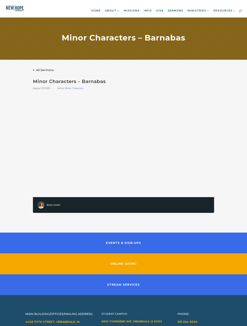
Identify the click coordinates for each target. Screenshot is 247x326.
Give (160, 11)
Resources (223, 11)
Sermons (175, 11)
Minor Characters (74, 88)
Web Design (91, 321)
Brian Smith (53, 205)
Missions (132, 11)
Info (148, 11)
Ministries (197, 11)
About (110, 11)
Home (96, 11)
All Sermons (43, 70)
